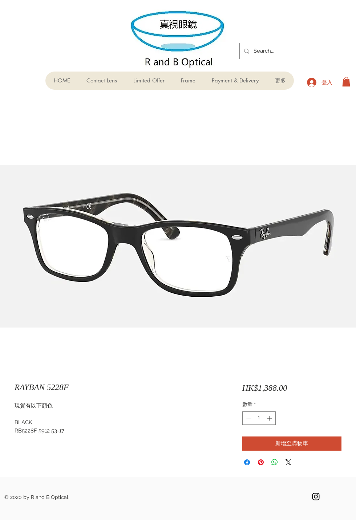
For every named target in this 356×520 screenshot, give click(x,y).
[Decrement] (247, 418)
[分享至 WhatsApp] (274, 462)
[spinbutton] (259, 418)
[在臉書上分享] (247, 462)
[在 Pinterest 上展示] (260, 462)
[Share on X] (288, 462)
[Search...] (294, 51)
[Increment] (270, 418)
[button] (346, 81)
